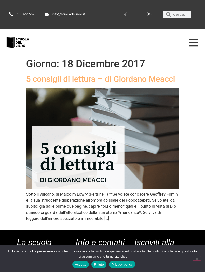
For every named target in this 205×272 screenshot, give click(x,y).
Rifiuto (99, 264)
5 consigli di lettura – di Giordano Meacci (100, 79)
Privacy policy (122, 264)
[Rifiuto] (197, 258)
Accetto (80, 264)
